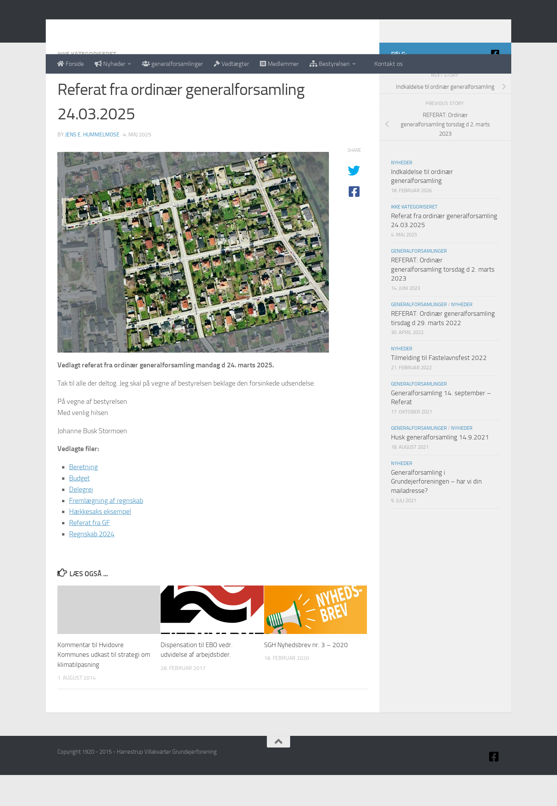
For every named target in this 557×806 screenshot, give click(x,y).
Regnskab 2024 (91, 565)
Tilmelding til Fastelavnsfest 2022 (439, 389)
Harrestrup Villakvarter (135, 26)
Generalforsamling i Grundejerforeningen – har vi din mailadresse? (436, 512)
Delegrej (81, 520)
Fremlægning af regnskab (106, 531)
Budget (79, 509)
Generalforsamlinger (419, 282)
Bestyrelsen (330, 63)
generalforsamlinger (172, 63)
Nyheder (110, 63)
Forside (70, 63)
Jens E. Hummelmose (92, 165)
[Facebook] (495, 85)
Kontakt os (385, 63)
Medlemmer (279, 63)
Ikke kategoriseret (86, 85)
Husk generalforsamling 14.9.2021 (440, 468)
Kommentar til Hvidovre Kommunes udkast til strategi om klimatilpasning (103, 685)
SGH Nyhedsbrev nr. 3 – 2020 (306, 676)
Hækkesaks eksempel (100, 542)
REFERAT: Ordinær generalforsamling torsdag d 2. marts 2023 (443, 300)
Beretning (83, 498)
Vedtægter (231, 63)
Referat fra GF (89, 553)
